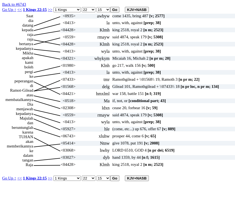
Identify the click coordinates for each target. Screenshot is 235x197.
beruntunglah (22, 127)
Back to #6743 (14, 4)
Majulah (26, 118)
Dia (30, 104)
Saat (29, 16)
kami (29, 62)
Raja (29, 165)
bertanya (26, 44)
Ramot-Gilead (21, 90)
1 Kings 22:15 (35, 9)
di (31, 85)
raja (30, 34)
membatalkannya (19, 99)
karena (27, 132)
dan (30, 123)
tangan (27, 160)
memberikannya (20, 146)
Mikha (28, 53)
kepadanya (24, 48)
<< (19, 9)
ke (31, 76)
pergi (29, 71)
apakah (27, 58)
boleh (28, 67)
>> (50, 9)
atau (29, 95)
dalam (28, 155)
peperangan (23, 81)
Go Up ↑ (9, 9)
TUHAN (26, 137)
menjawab (24, 109)
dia (30, 20)
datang (27, 25)
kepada (27, 30)
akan (29, 141)
